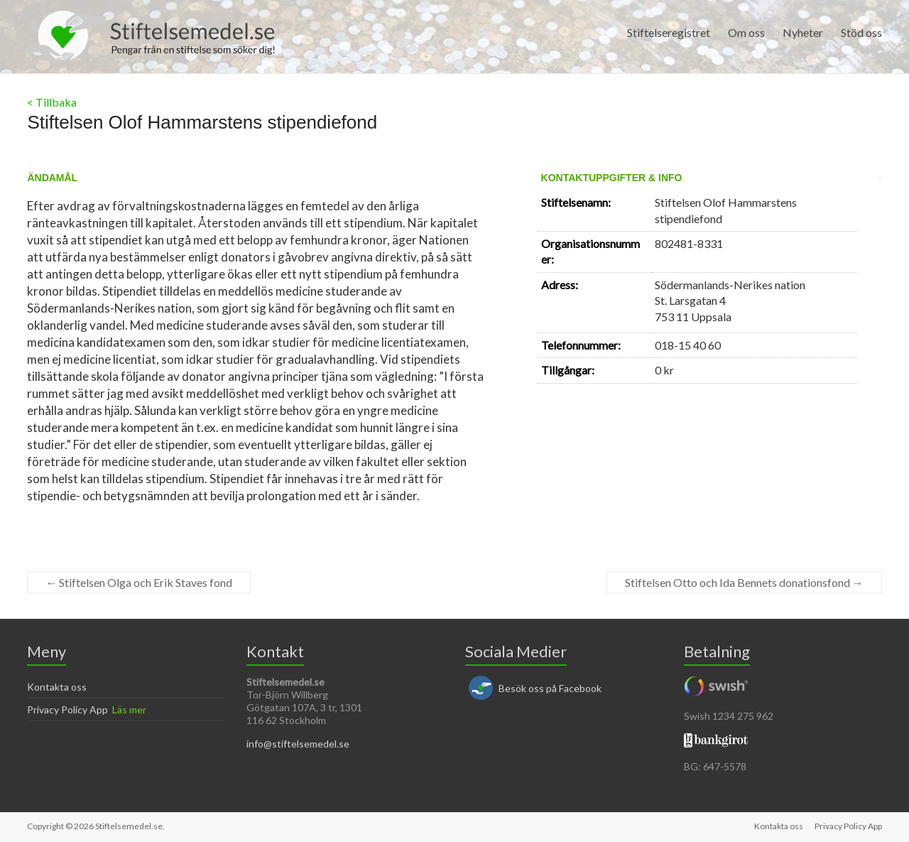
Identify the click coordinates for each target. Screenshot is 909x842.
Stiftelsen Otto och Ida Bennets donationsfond (744, 582)
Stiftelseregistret (668, 32)
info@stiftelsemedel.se (297, 744)
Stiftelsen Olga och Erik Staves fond (138, 582)
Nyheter (803, 32)
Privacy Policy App (67, 709)
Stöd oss (861, 32)
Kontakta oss (57, 687)
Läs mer (129, 709)
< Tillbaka (52, 102)
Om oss (746, 32)
